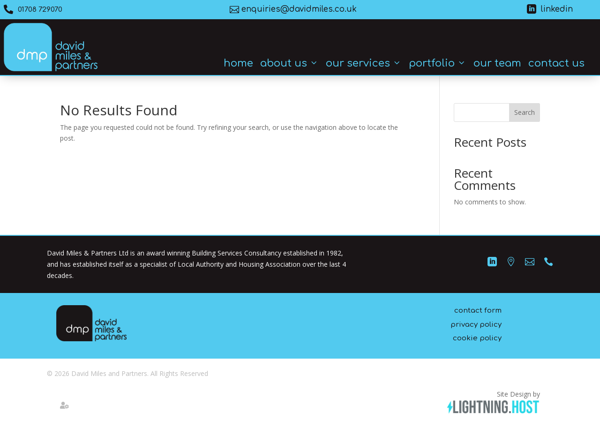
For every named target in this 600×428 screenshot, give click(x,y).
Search (524, 112)
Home (238, 63)
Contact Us (556, 63)
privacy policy (476, 325)
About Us (289, 63)
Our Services (364, 63)
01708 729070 (40, 10)
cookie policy (477, 338)
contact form (478, 311)
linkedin (557, 9)
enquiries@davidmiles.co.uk (299, 9)
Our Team (497, 63)
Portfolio (437, 63)
